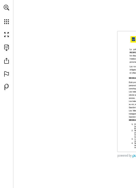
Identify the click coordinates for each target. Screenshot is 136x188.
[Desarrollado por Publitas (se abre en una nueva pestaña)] (6, 86)
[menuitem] (6, 14)
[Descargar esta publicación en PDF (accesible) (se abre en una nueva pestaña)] (6, 47)
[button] (6, 7)
